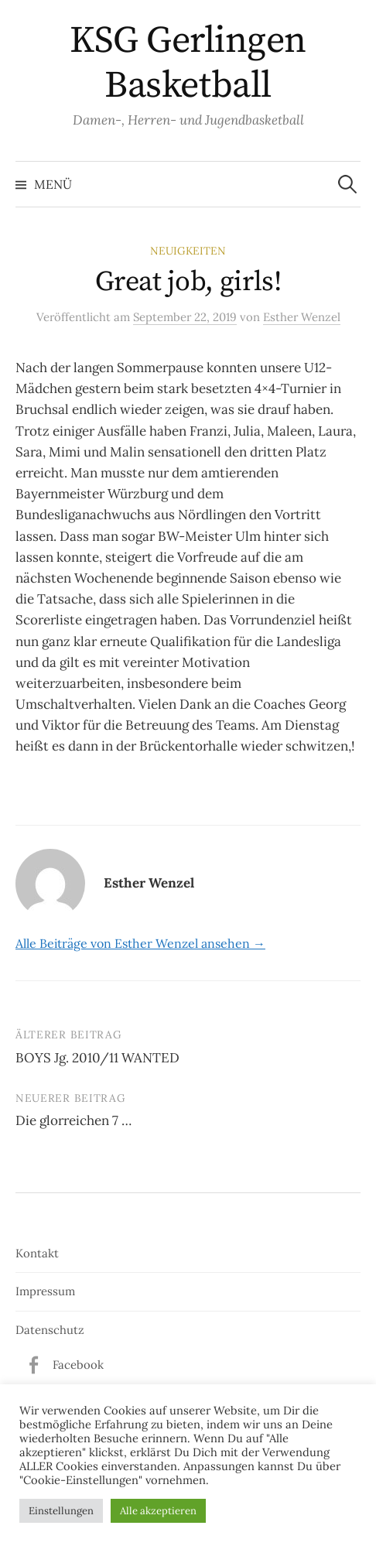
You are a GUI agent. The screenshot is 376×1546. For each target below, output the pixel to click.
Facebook (78, 1364)
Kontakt (37, 1253)
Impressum (45, 1291)
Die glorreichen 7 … (73, 1120)
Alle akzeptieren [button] (158, 1510)
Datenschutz (49, 1329)
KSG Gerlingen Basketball (188, 63)
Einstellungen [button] (61, 1510)
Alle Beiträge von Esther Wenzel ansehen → (140, 943)
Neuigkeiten (188, 251)
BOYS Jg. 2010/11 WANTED (97, 1057)
